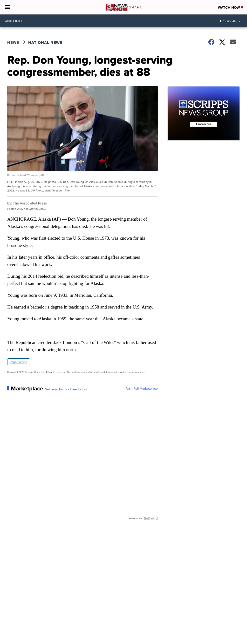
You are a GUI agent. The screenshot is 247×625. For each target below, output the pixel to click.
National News (45, 42)
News (13, 42)
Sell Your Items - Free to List (66, 389)
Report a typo (18, 362)
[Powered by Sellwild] (151, 518)
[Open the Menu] (7, 7)
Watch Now (230, 7)
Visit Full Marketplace (142, 388)
